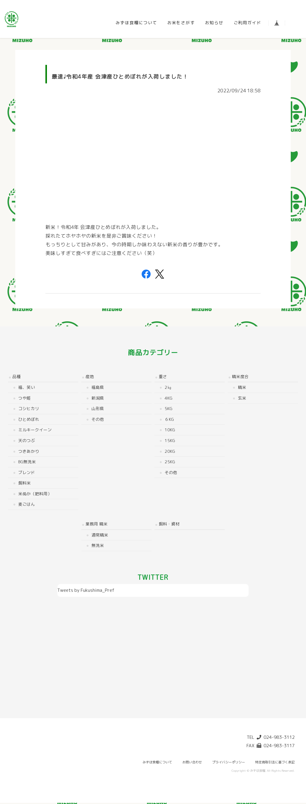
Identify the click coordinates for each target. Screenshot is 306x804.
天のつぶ (26, 441)
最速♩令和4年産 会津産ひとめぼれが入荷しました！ (120, 77)
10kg (170, 431)
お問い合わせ (192, 763)
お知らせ (214, 22)
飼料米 (24, 484)
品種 (16, 377)
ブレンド (26, 473)
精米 (242, 388)
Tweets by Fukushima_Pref (85, 591)
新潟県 (97, 399)
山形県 (97, 409)
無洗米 (97, 546)
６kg (169, 420)
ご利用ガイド (247, 22)
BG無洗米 (27, 462)
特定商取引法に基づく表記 (275, 763)
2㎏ (168, 388)
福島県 (97, 388)
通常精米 (99, 536)
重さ (163, 377)
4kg (168, 399)
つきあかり (28, 452)
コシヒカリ (28, 409)
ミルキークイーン (35, 431)
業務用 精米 (96, 525)
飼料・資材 (169, 525)
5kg (168, 409)
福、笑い (26, 388)
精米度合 (240, 377)
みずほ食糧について (136, 22)
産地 (89, 377)
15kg (170, 441)
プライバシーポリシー (228, 763)
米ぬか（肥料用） (35, 494)
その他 (97, 420)
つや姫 (24, 399)
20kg (170, 452)
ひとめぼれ (28, 420)
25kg (170, 462)
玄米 (242, 399)
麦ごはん (26, 505)
